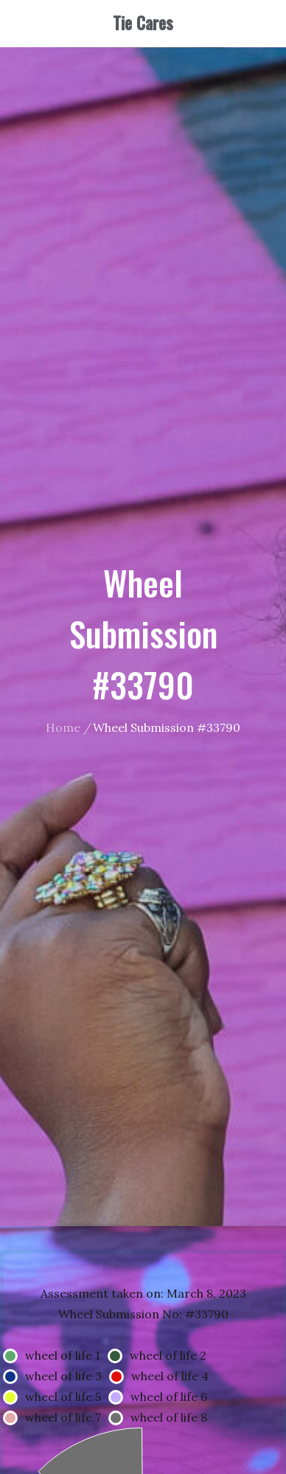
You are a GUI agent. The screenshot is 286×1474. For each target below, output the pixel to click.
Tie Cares (143, 22)
